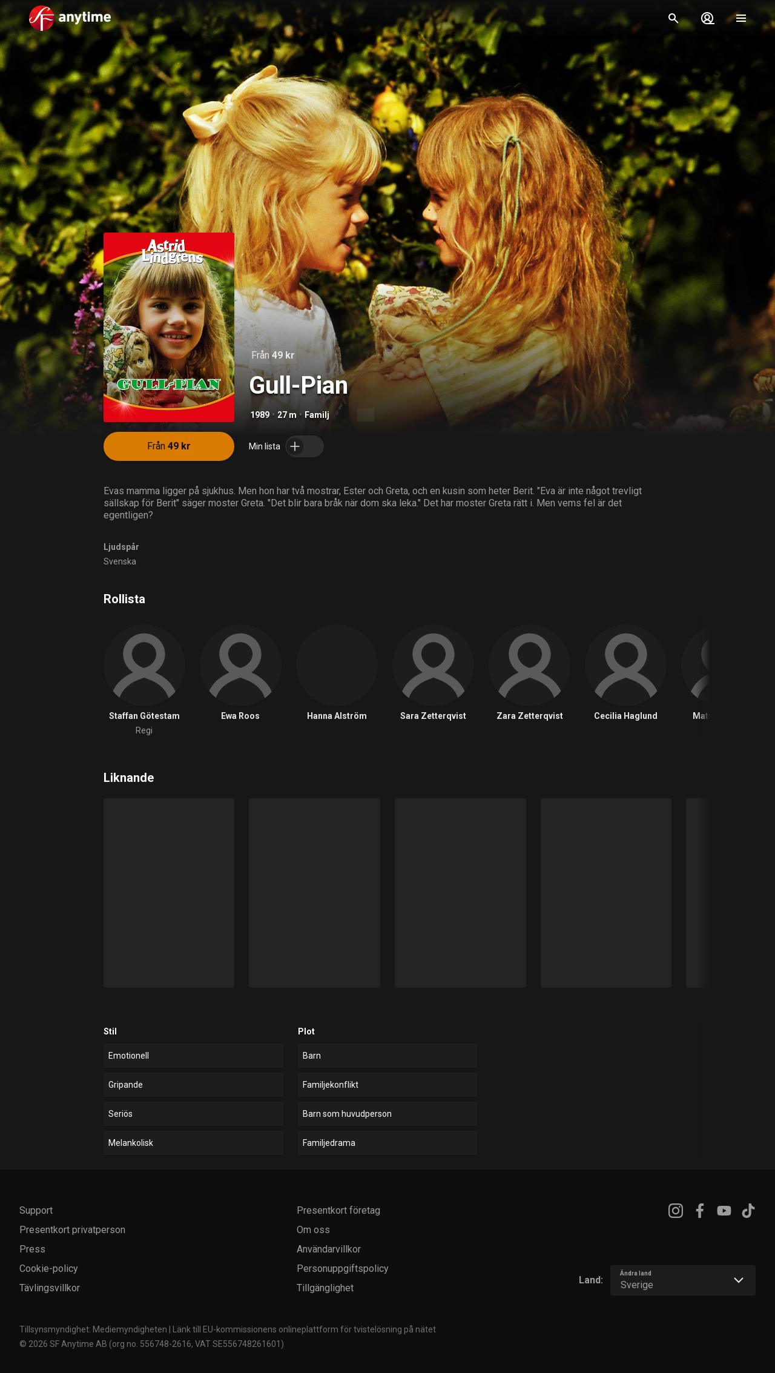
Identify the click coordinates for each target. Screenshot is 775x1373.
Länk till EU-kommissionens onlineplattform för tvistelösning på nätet (304, 1329)
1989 (259, 415)
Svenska (120, 561)
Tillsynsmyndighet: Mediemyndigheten (93, 1329)
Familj (317, 415)
